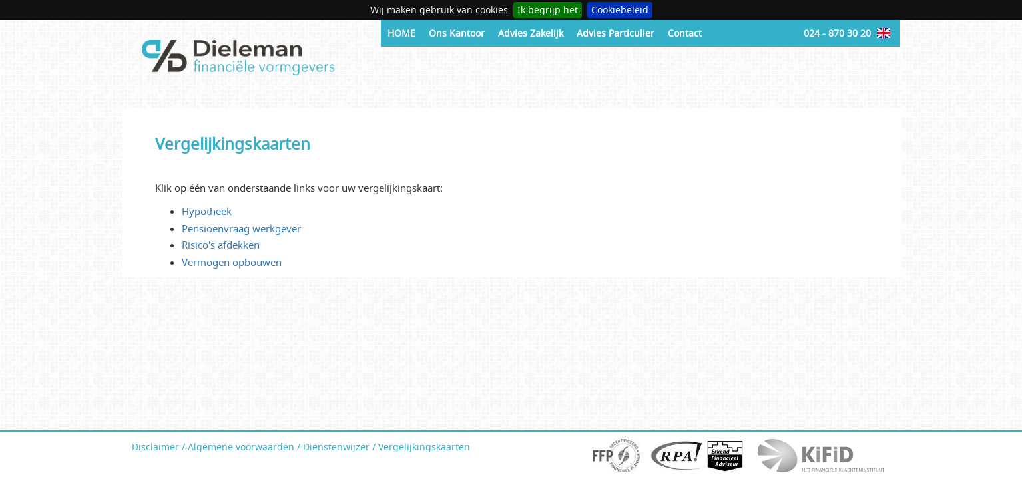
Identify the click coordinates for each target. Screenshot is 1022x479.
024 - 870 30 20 (837, 33)
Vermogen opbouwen (232, 262)
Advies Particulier (615, 33)
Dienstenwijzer (336, 446)
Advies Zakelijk (530, 33)
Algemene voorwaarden (241, 446)
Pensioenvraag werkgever (241, 228)
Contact (685, 33)
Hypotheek (207, 211)
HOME (401, 33)
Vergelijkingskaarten (424, 446)
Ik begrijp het (547, 9)
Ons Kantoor (457, 33)
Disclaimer (155, 446)
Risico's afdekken (221, 244)
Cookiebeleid (619, 9)
